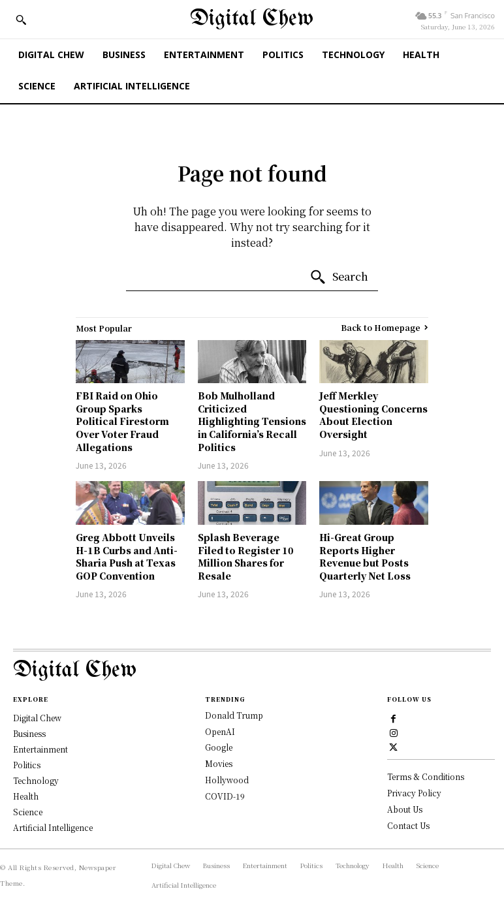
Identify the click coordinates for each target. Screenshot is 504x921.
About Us (404, 809)
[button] (21, 19)
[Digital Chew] (251, 19)
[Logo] (252, 670)
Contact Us (408, 825)
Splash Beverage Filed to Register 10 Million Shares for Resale (246, 556)
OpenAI (220, 731)
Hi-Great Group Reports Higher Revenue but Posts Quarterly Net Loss (365, 556)
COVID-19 (225, 796)
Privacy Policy (414, 792)
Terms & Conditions (425, 776)
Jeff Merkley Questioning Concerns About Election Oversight (373, 415)
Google (218, 747)
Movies (218, 763)
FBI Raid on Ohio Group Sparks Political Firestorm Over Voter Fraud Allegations (122, 421)
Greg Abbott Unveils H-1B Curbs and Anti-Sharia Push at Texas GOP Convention (127, 556)
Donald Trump (234, 715)
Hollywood (227, 779)
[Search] (339, 277)
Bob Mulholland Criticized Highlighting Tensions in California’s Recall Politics (252, 421)
